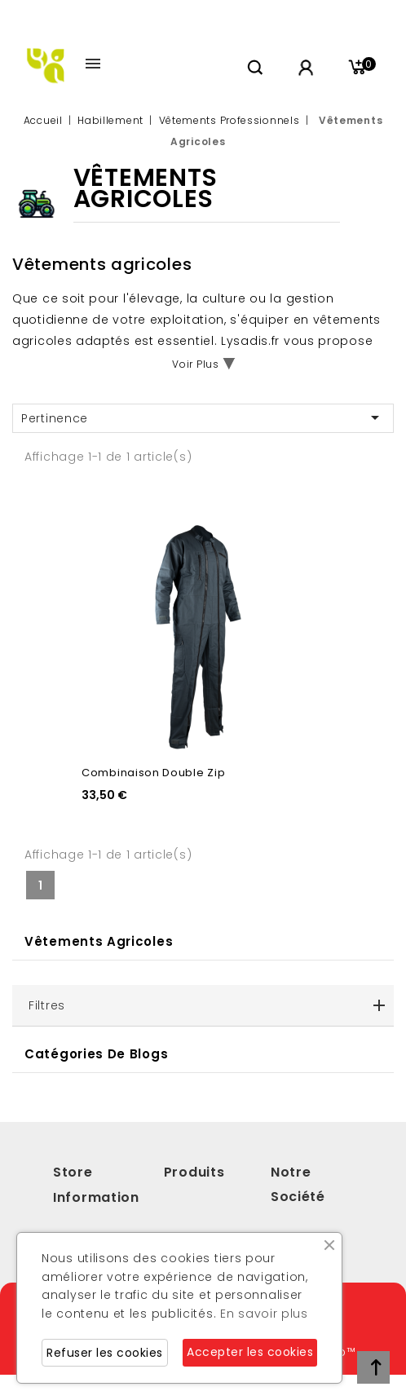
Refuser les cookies (104, 1353)
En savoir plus (264, 1313)
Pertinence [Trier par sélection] (203, 417)
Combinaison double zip (153, 772)
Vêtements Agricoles (98, 941)
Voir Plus (195, 364)
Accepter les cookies (250, 1352)
